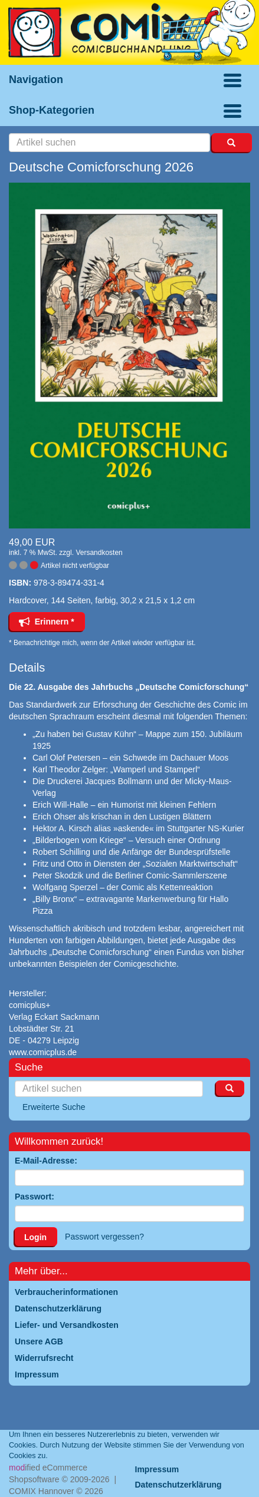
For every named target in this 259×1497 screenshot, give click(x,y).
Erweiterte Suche (54, 1107)
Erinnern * (46, 621)
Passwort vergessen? (104, 1236)
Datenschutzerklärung (178, 1484)
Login (35, 1237)
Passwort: (34, 1196)
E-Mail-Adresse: (46, 1160)
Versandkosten (99, 552)
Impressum (157, 1469)
